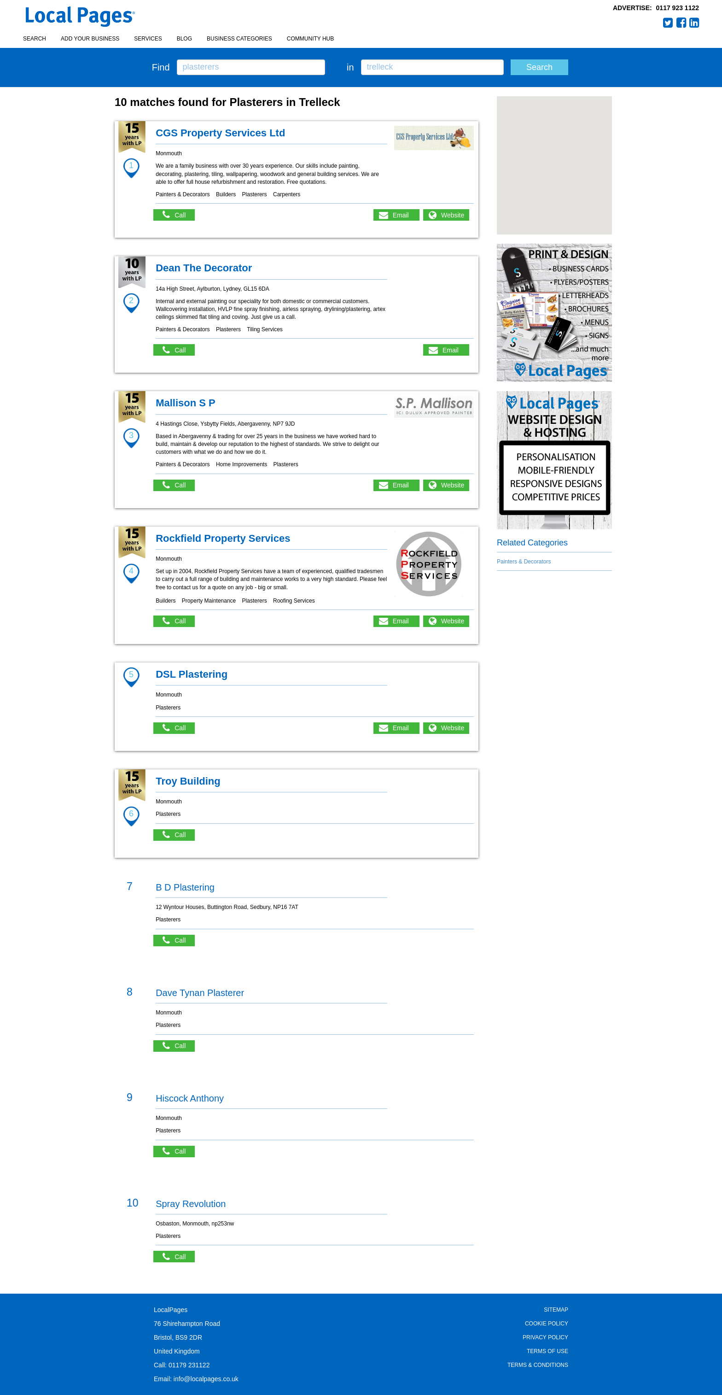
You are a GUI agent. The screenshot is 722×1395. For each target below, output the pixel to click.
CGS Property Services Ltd (220, 133)
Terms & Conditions (537, 1365)
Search (34, 38)
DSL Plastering (191, 674)
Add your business (90, 38)
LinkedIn (694, 22)
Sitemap (556, 1310)
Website (452, 215)
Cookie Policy (546, 1323)
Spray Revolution (191, 1204)
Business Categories (239, 38)
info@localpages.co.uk (206, 1379)
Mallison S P (185, 403)
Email (401, 215)
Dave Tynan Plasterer (200, 993)
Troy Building (188, 781)
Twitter (668, 22)
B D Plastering (185, 887)
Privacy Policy (545, 1337)
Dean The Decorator (204, 268)
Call (179, 215)
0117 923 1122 (677, 8)
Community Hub (310, 38)
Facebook (681, 22)
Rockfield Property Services (223, 538)
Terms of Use (547, 1351)
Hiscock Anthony (190, 1098)
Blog (184, 38)
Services (148, 38)
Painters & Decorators (524, 561)
